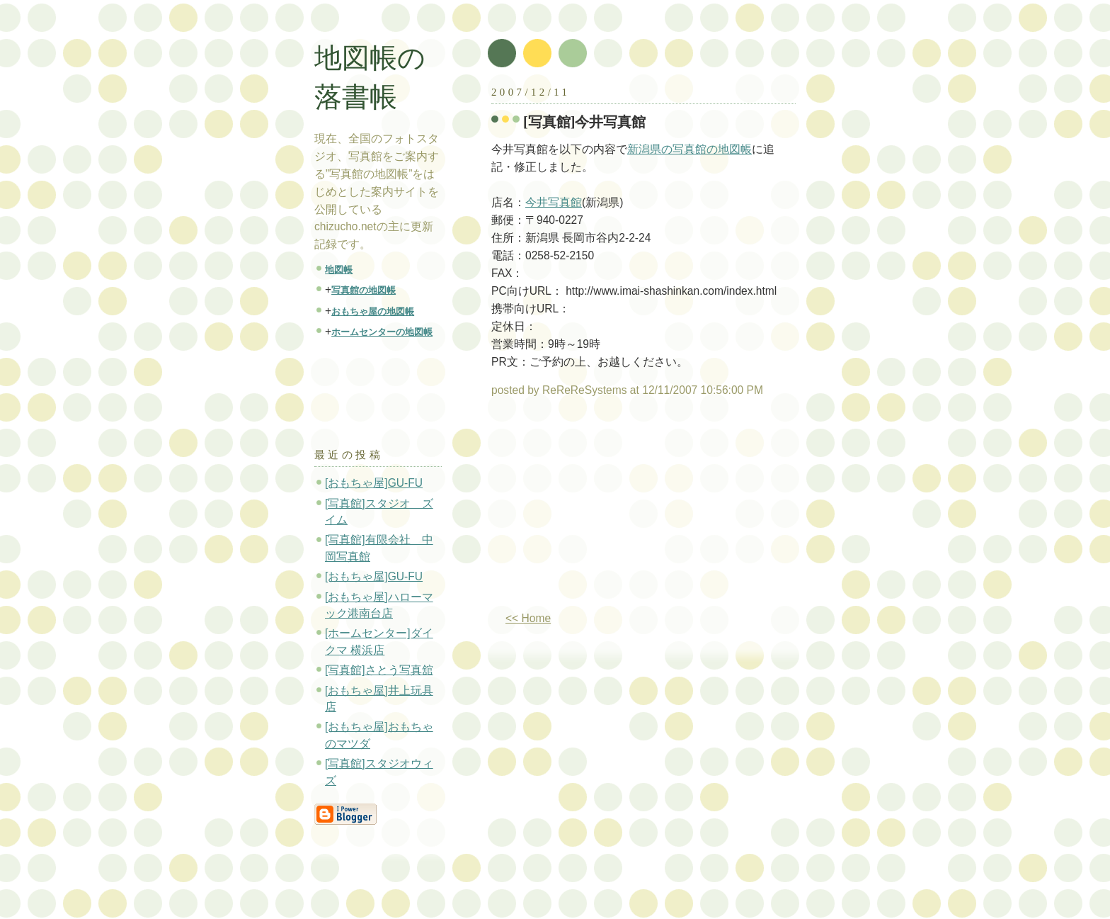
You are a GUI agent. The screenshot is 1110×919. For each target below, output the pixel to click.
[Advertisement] (610, 510)
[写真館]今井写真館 (584, 122)
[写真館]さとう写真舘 (379, 670)
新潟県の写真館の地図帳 (689, 149)
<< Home (528, 618)
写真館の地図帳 (363, 290)
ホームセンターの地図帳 (382, 332)
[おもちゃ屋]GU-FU (374, 483)
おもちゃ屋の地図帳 (372, 311)
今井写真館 (553, 202)
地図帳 (339, 269)
